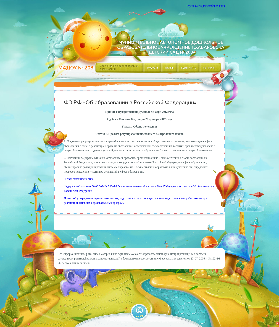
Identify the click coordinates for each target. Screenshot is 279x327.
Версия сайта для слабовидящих (205, 5)
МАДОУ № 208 (75, 68)
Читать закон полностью (79, 178)
